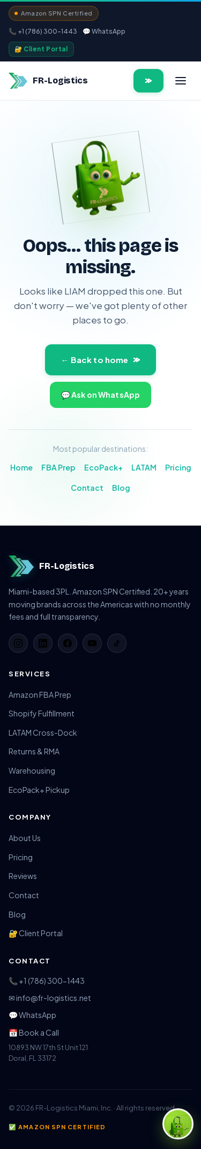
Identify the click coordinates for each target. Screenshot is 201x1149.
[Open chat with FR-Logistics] (177, 1123)
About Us (25, 838)
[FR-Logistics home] (48, 81)
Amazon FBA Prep (40, 694)
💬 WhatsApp (104, 31)
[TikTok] (116, 643)
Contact (87, 487)
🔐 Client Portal (41, 49)
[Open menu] (180, 80)
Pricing (178, 467)
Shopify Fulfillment (42, 713)
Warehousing (32, 770)
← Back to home (100, 359)
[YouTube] (92, 643)
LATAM (144, 467)
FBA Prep (58, 467)
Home (21, 467)
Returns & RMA (34, 751)
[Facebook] (67, 643)
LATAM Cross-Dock (43, 732)
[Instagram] (18, 643)
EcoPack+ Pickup (39, 790)
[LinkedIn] (43, 643)
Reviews (23, 876)
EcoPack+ (103, 467)
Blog (121, 487)
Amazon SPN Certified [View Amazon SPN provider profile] (53, 13)
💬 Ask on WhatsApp (100, 394)
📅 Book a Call (34, 1032)
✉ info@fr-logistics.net (50, 998)
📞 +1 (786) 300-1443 (43, 31)
